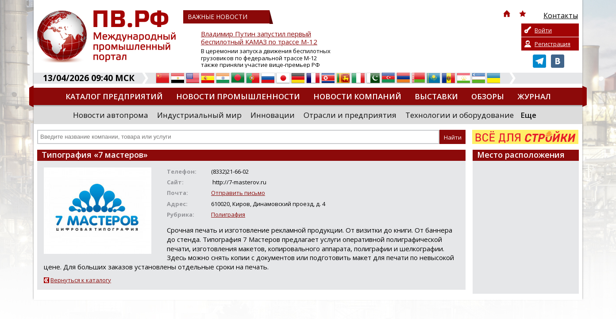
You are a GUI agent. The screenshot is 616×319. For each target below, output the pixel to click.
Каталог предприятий (114, 96)
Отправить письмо (238, 193)
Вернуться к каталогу (80, 280)
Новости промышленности (238, 96)
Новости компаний (357, 96)
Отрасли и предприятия (350, 115)
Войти (543, 30)
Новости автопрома (110, 115)
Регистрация (552, 44)
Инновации (272, 115)
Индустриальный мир (199, 115)
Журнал (534, 96)
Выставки (436, 96)
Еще (528, 115)
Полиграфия (228, 214)
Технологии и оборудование (459, 115)
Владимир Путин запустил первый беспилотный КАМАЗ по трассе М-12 (259, 38)
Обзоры (487, 96)
